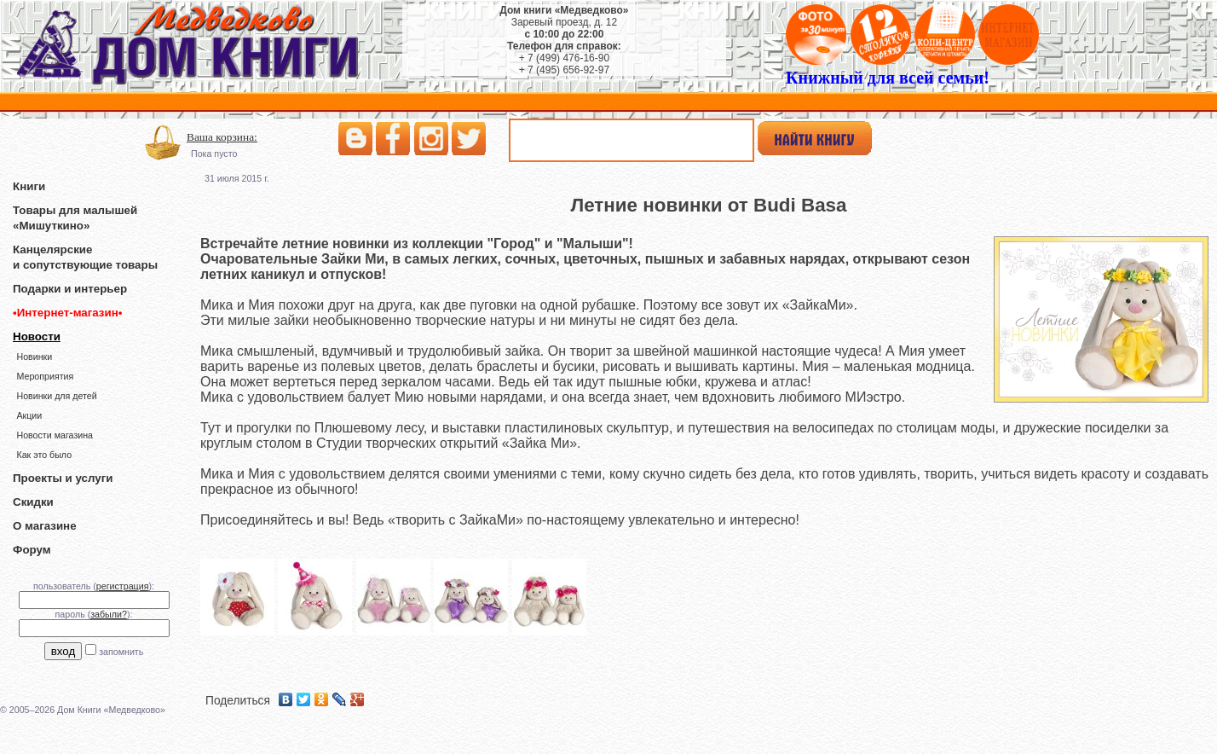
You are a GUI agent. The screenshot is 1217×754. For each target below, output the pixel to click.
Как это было (44, 455)
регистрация (122, 586)
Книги (29, 186)
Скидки (33, 502)
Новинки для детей (56, 396)
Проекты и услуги (62, 478)
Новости (37, 336)
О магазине (45, 525)
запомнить (121, 652)
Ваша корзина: (222, 136)
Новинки (34, 356)
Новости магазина (54, 435)
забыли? (108, 614)
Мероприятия (44, 376)
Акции (29, 415)
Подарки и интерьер (70, 288)
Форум (32, 549)
